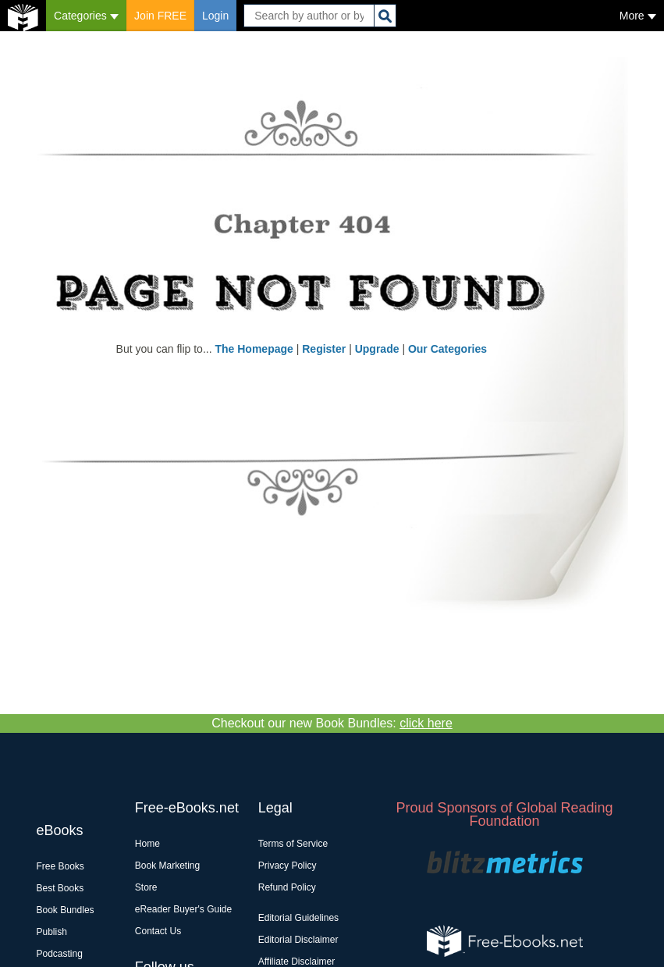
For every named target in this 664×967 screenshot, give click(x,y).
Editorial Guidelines (298, 917)
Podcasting (60, 953)
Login (215, 15)
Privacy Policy (287, 865)
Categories (86, 15)
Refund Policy (287, 887)
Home (147, 843)
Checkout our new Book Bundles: (332, 723)
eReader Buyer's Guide (183, 909)
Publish (52, 931)
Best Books (60, 888)
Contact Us (158, 931)
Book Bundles (65, 910)
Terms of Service (293, 843)
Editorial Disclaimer (298, 939)
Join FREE (160, 15)
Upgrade (377, 349)
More (638, 15)
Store (146, 887)
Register (324, 349)
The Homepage (254, 349)
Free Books (60, 866)
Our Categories (447, 349)
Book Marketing (167, 865)
